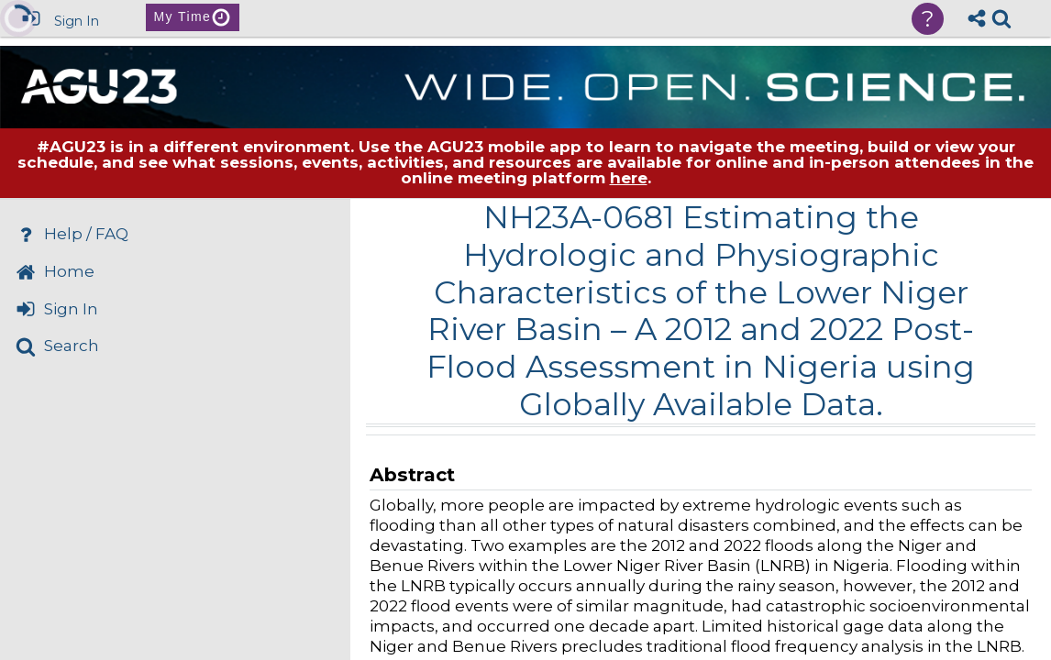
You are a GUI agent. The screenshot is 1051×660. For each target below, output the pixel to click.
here (628, 178)
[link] (1001, 18)
